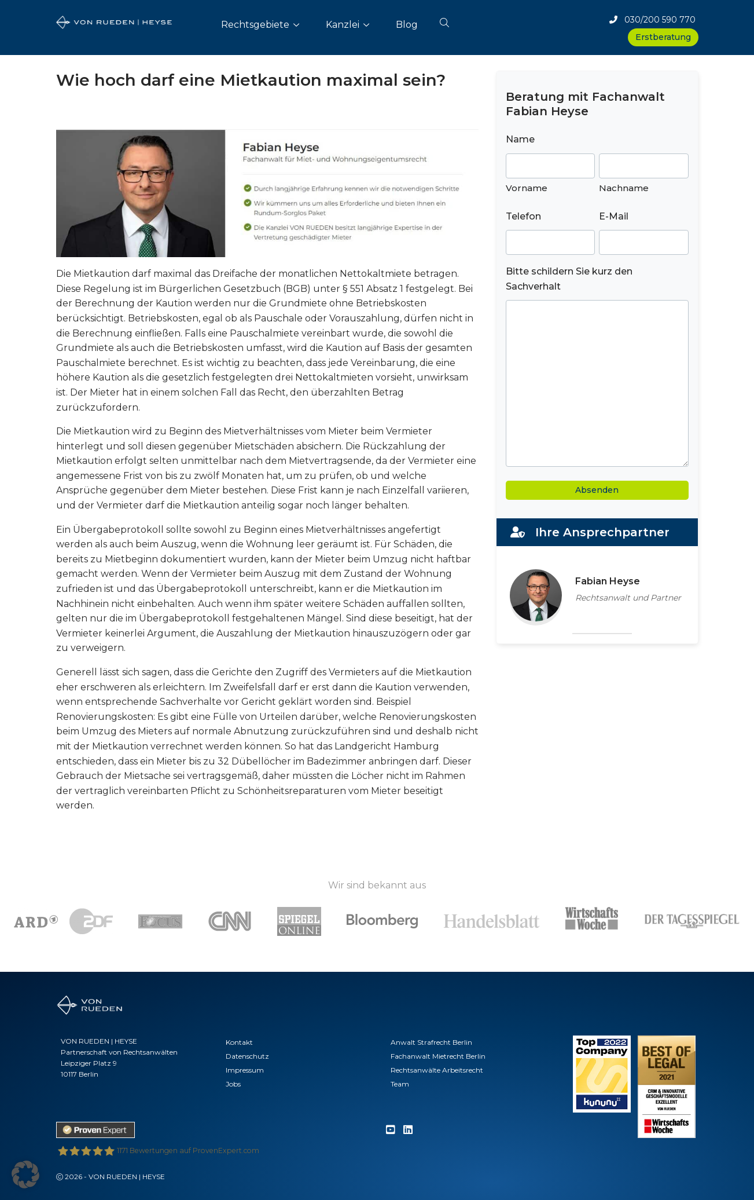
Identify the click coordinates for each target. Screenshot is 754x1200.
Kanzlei (342, 24)
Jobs (233, 1084)
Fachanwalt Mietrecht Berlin (438, 1056)
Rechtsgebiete (255, 24)
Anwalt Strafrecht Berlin (431, 1042)
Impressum (245, 1070)
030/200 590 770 (652, 19)
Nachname (624, 187)
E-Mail (613, 216)
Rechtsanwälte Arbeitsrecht (437, 1070)
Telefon (523, 216)
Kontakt (239, 1042)
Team (400, 1084)
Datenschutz (247, 1056)
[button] (444, 20)
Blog (407, 24)
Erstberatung (663, 37)
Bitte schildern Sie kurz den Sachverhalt (569, 279)
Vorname (526, 187)
